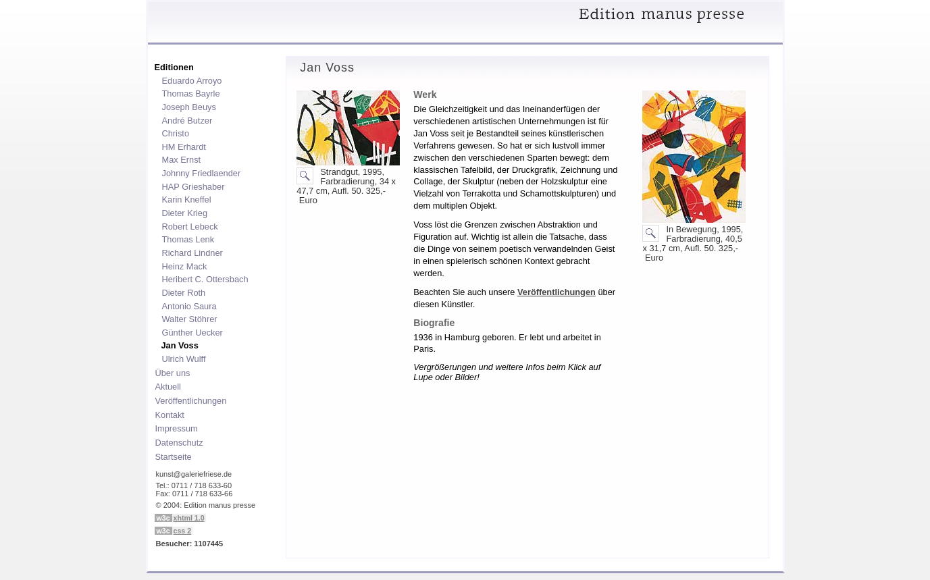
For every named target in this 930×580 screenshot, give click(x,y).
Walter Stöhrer (187, 318)
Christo (174, 133)
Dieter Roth (182, 292)
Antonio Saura (187, 305)
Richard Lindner (190, 252)
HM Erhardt (182, 146)
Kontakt (167, 414)
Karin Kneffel (184, 199)
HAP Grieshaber (191, 186)
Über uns (170, 372)
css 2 (183, 531)
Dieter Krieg (183, 212)
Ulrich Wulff (182, 358)
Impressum (174, 428)
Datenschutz (177, 442)
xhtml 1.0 (189, 518)
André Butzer (185, 120)
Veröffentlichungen (189, 400)
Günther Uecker (190, 332)
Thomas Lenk (186, 239)
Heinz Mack (182, 266)
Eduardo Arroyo (190, 80)
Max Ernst (179, 159)
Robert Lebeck (188, 226)
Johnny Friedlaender (199, 172)
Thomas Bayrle (189, 93)
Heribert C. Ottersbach (203, 278)
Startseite (171, 456)
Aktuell (166, 386)
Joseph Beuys (187, 106)
